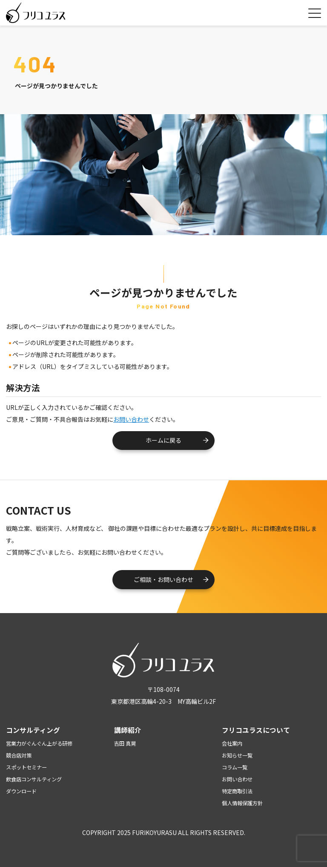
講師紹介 (127, 730)
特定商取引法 (237, 791)
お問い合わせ (131, 419)
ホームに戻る (163, 440)
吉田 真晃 (125, 743)
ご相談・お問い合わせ (163, 579)
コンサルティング (33, 730)
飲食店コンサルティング (34, 779)
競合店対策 (19, 755)
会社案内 (232, 743)
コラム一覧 (234, 767)
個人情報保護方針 (242, 803)
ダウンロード (21, 791)
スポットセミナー (26, 767)
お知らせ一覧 (237, 755)
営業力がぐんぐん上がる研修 (39, 743)
